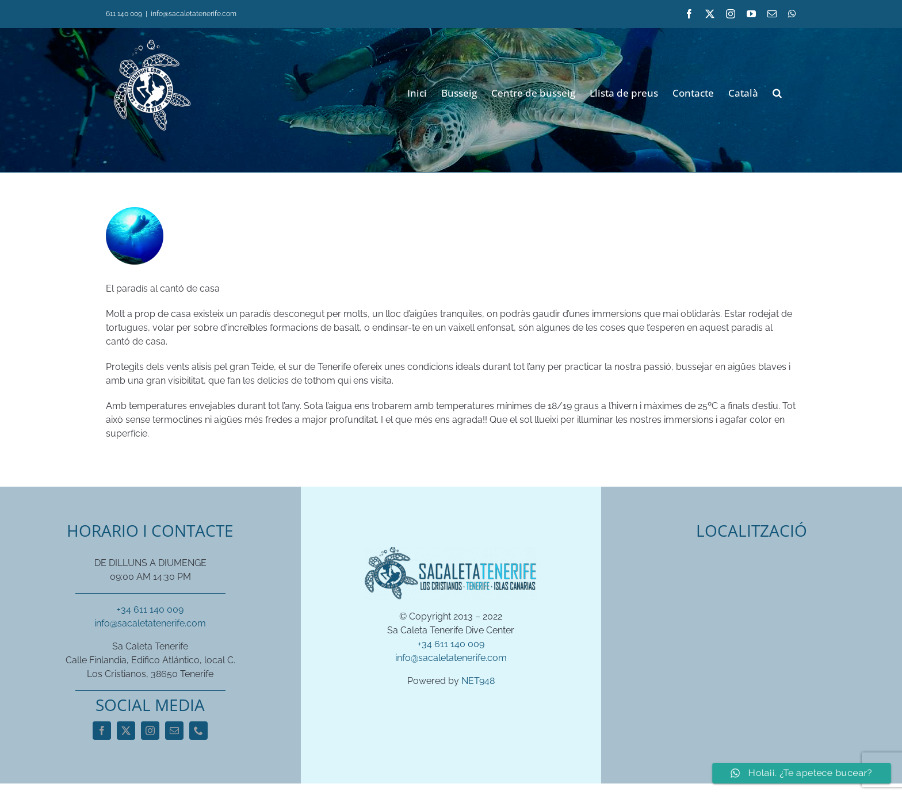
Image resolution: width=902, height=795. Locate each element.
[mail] (174, 730)
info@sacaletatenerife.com (193, 14)
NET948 (478, 680)
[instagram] (150, 730)
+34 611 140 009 (150, 609)
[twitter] (126, 730)
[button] (777, 91)
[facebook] (102, 730)
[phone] (198, 730)
